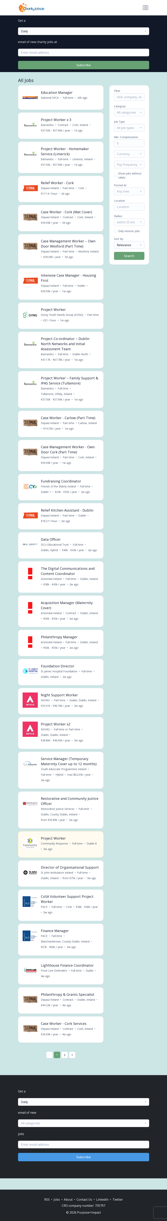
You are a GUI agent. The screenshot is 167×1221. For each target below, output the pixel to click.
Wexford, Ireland (88, 252)
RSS (47, 1199)
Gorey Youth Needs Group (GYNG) (62, 316)
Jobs (57, 1199)
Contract (63, 125)
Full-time (68, 97)
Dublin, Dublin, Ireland (83, 704)
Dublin (81, 287)
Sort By (118, 239)
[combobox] (83, 31)
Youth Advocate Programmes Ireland (64, 773)
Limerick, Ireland (83, 159)
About (68, 1199)
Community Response (54, 848)
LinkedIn (102, 1199)
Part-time (68, 189)
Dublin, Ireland (89, 582)
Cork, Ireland (80, 125)
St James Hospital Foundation (59, 675)
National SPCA (50, 97)
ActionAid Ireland (51, 582)
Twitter (117, 1199)
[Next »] (72, 1066)
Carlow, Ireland (87, 425)
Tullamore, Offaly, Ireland (56, 396)
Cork (81, 189)
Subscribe (83, 65)
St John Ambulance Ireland (57, 882)
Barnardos (47, 125)
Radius (118, 216)
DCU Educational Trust (55, 547)
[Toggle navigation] (145, 7)
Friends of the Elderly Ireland (58, 489)
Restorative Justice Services (58, 813)
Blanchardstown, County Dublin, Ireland (65, 952)
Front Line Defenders (54, 981)
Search (129, 256)
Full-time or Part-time (67, 733)
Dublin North (80, 356)
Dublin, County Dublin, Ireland (59, 819)
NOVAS (45, 704)
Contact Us (84, 1199)
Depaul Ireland (50, 189)
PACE (44, 917)
